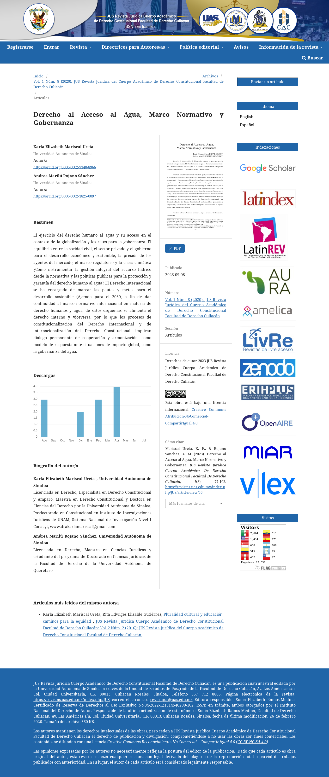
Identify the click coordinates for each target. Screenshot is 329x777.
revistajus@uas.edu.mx (171, 699)
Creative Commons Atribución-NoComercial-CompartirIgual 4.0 (195, 416)
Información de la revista (289, 47)
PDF (177, 248)
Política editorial (200, 47)
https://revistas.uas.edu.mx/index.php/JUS (71, 699)
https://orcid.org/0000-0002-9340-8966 (64, 166)
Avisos (241, 47)
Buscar (312, 57)
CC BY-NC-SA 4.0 (252, 741)
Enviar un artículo (267, 81)
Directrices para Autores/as (134, 47)
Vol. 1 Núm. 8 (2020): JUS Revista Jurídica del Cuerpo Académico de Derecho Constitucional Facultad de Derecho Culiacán (128, 84)
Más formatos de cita (187, 503)
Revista (79, 47)
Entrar (51, 47)
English (246, 116)
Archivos (210, 76)
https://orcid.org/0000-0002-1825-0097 (64, 196)
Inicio (38, 76)
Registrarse (20, 47)
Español (247, 125)
